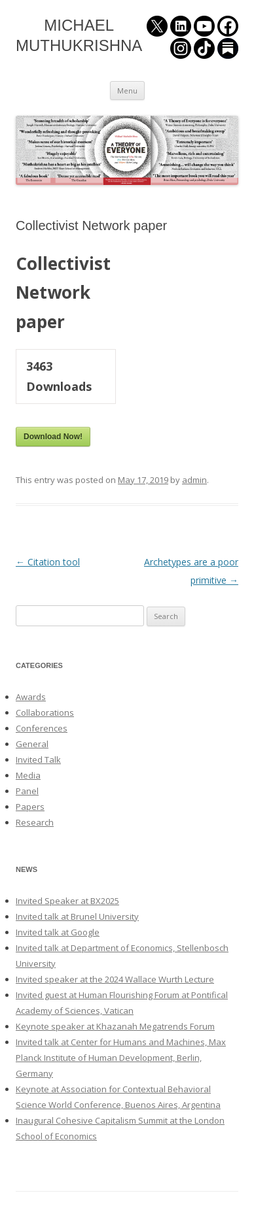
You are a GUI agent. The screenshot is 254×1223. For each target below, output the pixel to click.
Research (35, 822)
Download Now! (53, 436)
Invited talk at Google (58, 932)
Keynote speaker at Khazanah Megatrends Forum (115, 1026)
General (32, 744)
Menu (127, 90)
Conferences (41, 728)
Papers (30, 807)
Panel (27, 791)
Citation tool (48, 562)
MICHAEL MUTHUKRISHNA (79, 35)
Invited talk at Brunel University (77, 916)
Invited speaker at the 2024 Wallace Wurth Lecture (115, 979)
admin (194, 480)
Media (28, 775)
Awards (31, 697)
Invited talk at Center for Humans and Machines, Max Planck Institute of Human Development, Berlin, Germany (121, 1057)
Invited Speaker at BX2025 (67, 901)
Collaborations (45, 712)
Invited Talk (38, 759)
